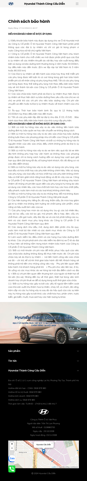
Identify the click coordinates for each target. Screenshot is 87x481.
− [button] (12, 448)
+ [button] (12, 444)
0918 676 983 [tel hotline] (40, 388)
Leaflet (54, 467)
